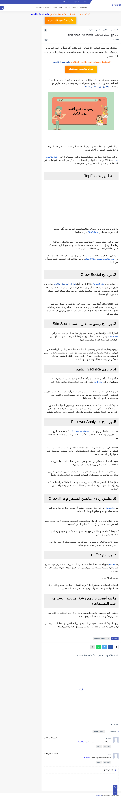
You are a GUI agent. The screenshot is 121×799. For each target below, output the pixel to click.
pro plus (116, 5)
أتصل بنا (62, 2)
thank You (87, 758)
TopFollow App (83, 742)
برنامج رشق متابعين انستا (97, 87)
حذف (99, 746)
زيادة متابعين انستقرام (79, 8)
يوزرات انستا (57, 8)
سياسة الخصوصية (71, 2)
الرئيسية (115, 30)
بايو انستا (66, 8)
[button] (110, 647)
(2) (46, 40)
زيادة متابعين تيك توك (43, 8)
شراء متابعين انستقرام (60, 20)
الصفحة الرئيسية (83, 2)
